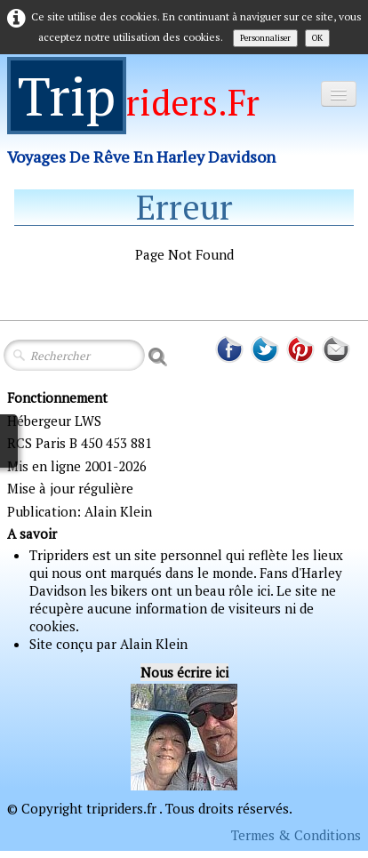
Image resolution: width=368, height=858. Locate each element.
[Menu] (338, 94)
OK (317, 38)
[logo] (148, 123)
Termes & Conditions (296, 835)
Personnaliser (265, 38)
